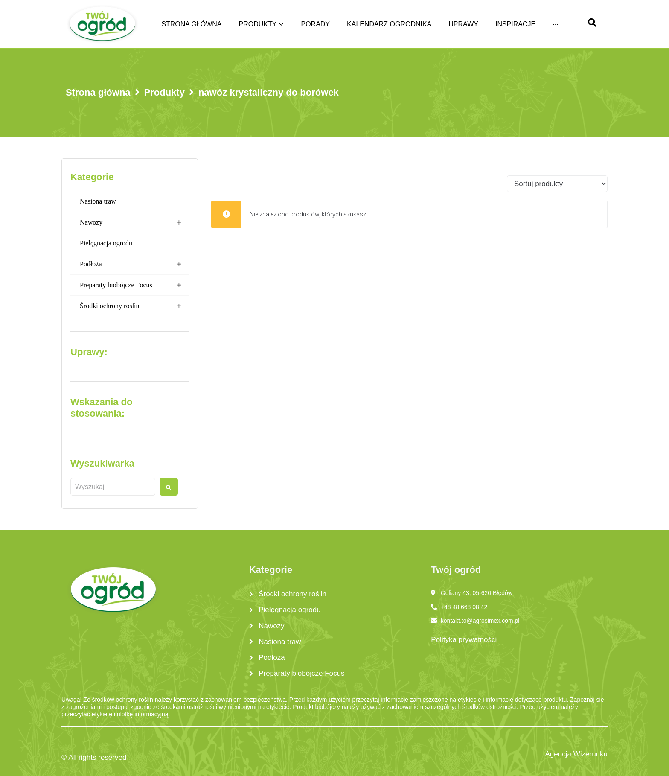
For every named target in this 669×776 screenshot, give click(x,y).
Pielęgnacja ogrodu (106, 243)
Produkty (164, 92)
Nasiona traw (98, 201)
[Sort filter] (557, 183)
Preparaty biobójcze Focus (134, 285)
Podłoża (134, 264)
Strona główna (98, 92)
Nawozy (134, 222)
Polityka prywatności (464, 640)
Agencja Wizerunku (576, 754)
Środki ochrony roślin (134, 306)
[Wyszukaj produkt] (112, 487)
